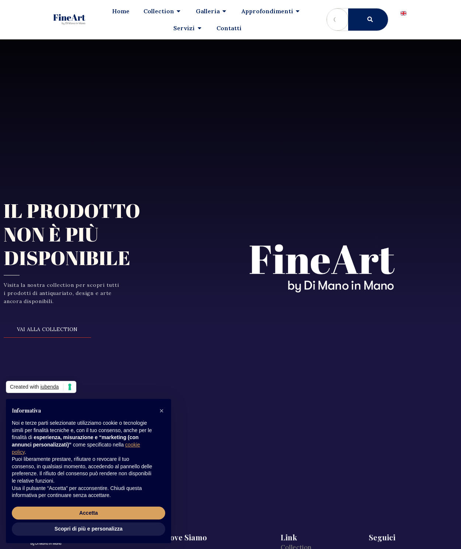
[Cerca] (368, 19)
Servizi (291, 451)
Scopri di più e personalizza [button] (88, 529)
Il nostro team (302, 435)
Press (289, 482)
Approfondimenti (306, 419)
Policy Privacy (301, 498)
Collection (296, 403)
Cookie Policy (301, 514)
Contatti (293, 466)
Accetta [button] (88, 513)
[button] (161, 411)
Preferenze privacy (309, 530)
